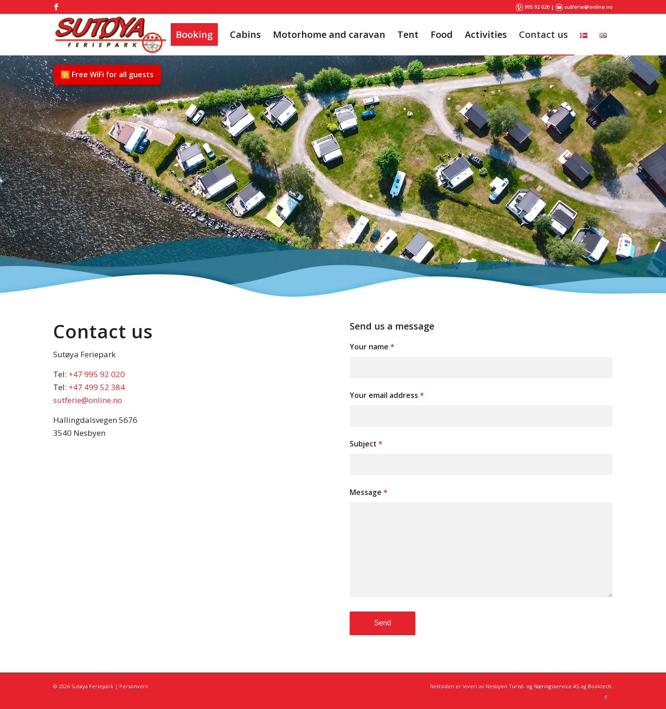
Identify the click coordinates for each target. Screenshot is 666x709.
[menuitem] (194, 34)
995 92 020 (536, 6)
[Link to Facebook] (56, 7)
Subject (366, 444)
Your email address (387, 395)
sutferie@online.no (588, 6)
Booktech (599, 686)
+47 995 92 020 (96, 374)
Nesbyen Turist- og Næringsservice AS (532, 686)
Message (369, 492)
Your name (372, 347)
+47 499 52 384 (96, 387)
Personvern (133, 686)
